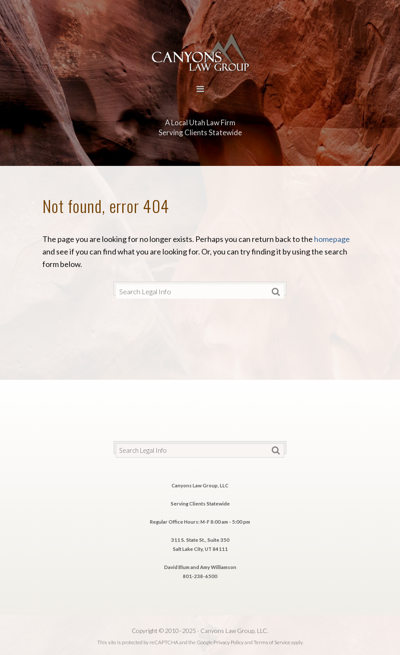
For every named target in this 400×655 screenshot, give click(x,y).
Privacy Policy (228, 642)
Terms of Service (272, 642)
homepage (332, 239)
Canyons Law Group (200, 51)
